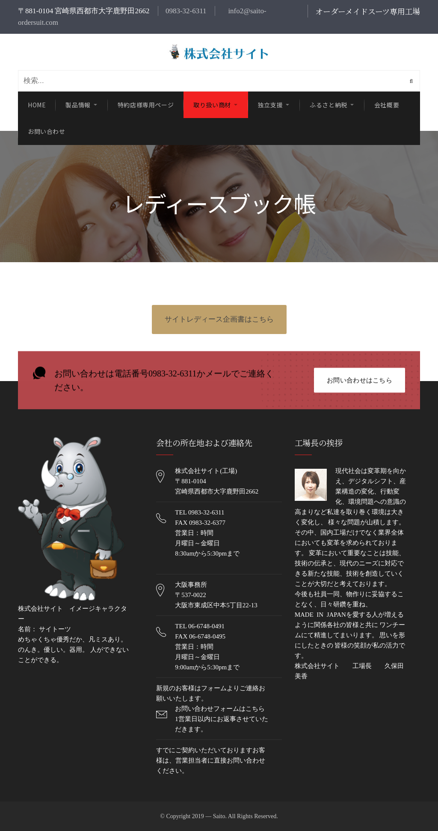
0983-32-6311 (186, 11)
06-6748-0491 (206, 626)
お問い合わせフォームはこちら (220, 708)
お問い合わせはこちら (359, 380)
